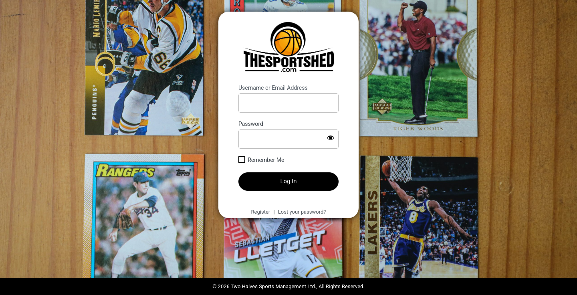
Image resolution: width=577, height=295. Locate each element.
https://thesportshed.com (289, 48)
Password (250, 124)
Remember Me (266, 160)
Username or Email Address (273, 88)
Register (260, 212)
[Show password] (331, 137)
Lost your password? (302, 212)
